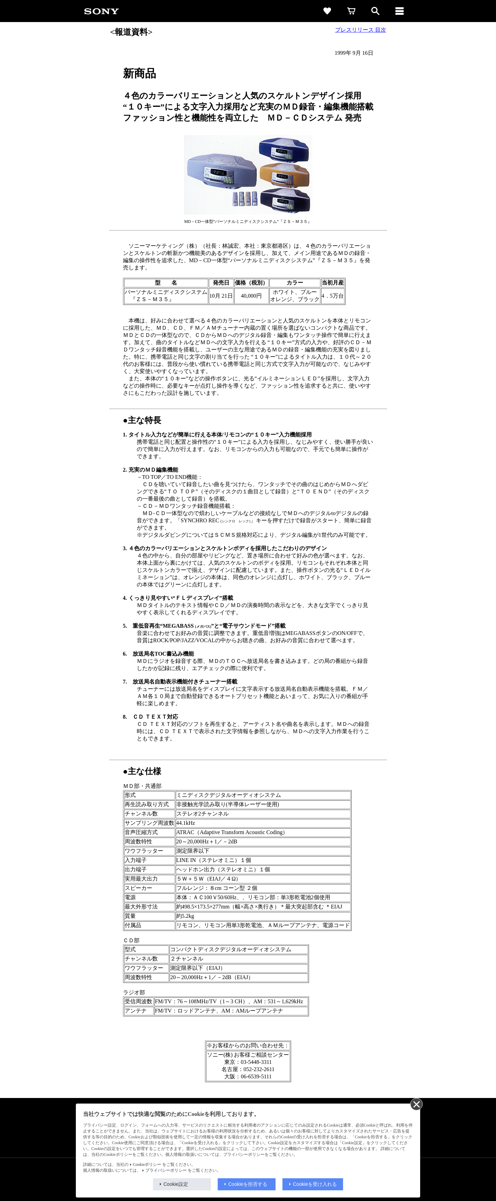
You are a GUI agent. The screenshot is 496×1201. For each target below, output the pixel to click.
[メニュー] (400, 11)
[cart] (351, 11)
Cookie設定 (176, 1184)
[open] (375, 11)
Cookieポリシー (147, 1164)
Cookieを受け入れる (315, 1184)
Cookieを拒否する (248, 1184)
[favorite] (327, 11)
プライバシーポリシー (166, 1170)
